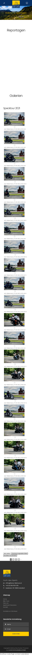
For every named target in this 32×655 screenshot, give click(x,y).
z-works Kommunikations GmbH (17, 650)
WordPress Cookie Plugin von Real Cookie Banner (14, 654)
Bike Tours (6, 601)
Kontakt (5, 607)
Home (5, 599)
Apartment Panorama (9, 605)
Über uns (5, 603)
